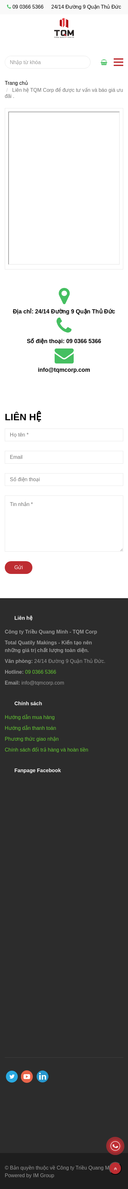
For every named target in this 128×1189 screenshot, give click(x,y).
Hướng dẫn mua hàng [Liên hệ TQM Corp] (30, 717)
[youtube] (27, 1076)
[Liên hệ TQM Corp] (64, 188)
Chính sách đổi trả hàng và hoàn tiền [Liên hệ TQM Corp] (46, 749)
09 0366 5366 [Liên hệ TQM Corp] (83, 341)
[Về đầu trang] (115, 1168)
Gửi (18, 567)
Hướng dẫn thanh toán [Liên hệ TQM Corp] (30, 728)
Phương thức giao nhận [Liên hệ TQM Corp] (32, 739)
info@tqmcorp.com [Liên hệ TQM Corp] (64, 370)
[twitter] (12, 1076)
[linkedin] (43, 1076)
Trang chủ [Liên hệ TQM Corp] (16, 83)
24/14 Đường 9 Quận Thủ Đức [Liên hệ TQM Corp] (75, 311)
